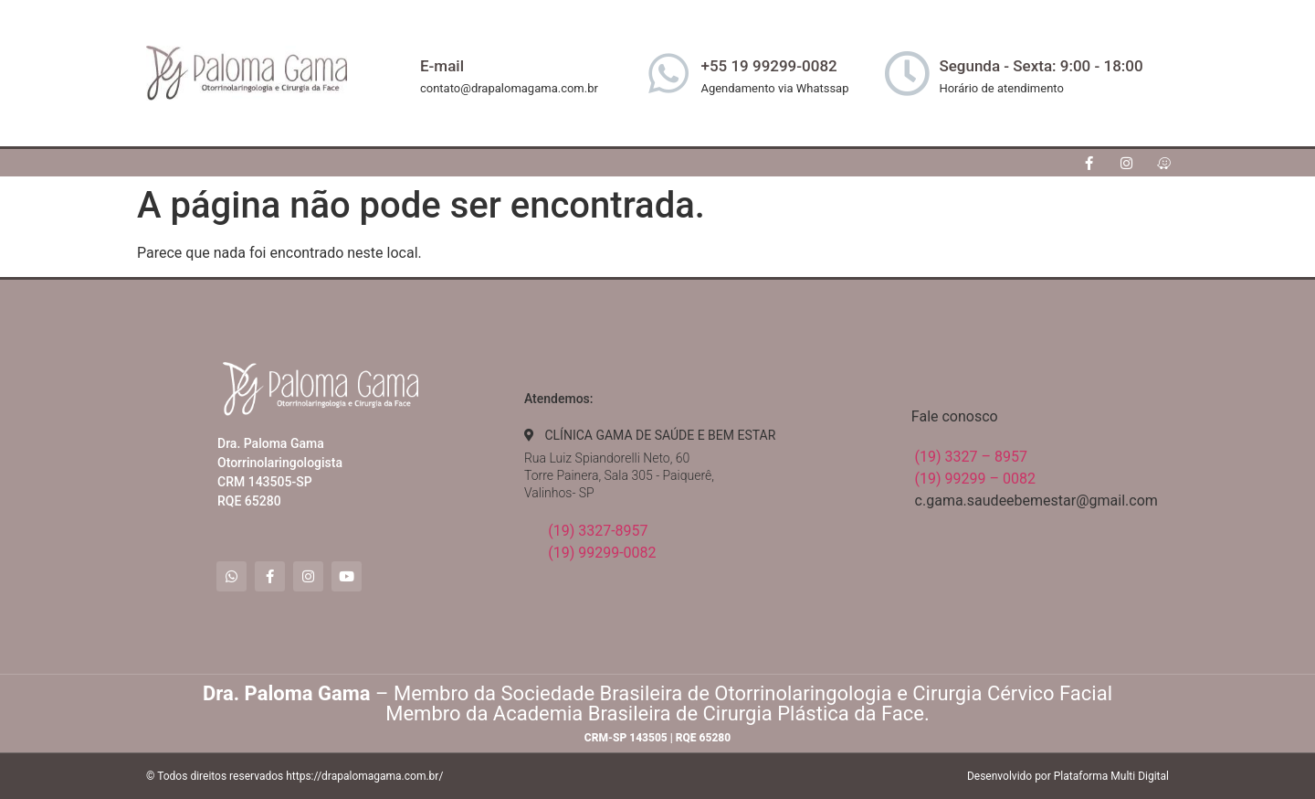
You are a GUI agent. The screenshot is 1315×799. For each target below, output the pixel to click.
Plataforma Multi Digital (1111, 776)
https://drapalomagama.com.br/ (364, 776)
